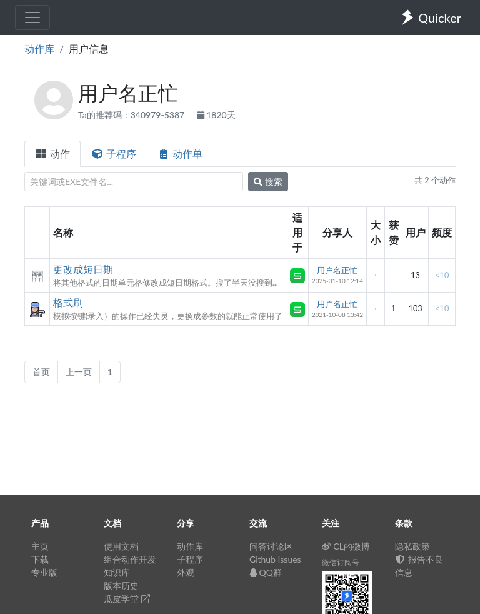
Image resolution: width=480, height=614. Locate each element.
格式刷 (68, 302)
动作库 (39, 48)
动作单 (180, 153)
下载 (40, 559)
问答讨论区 (271, 546)
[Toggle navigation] (32, 17)
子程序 (113, 153)
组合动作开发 (130, 559)
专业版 (44, 572)
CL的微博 (346, 546)
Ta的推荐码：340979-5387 (132, 114)
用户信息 (89, 48)
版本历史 (121, 585)
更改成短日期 (83, 269)
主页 (40, 546)
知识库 (117, 572)
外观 (185, 572)
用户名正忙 (337, 270)
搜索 (268, 181)
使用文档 (121, 546)
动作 (52, 153)
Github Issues (275, 559)
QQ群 (265, 572)
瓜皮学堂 (127, 598)
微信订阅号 (340, 562)
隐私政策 (412, 546)
